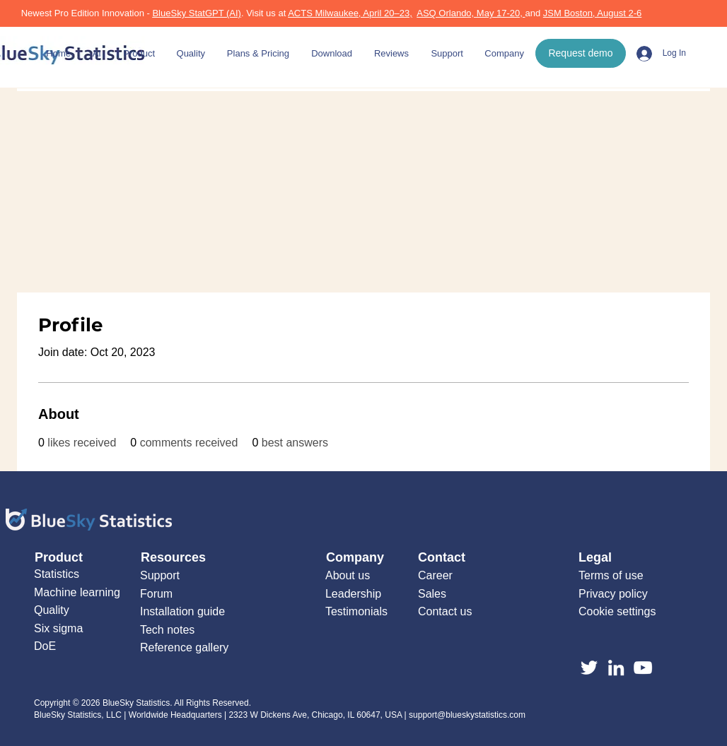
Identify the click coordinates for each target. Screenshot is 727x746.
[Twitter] (589, 667)
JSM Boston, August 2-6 (592, 13)
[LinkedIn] (616, 667)
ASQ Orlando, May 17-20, (471, 13)
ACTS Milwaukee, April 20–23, (350, 13)
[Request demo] (580, 53)
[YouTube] (643, 667)
